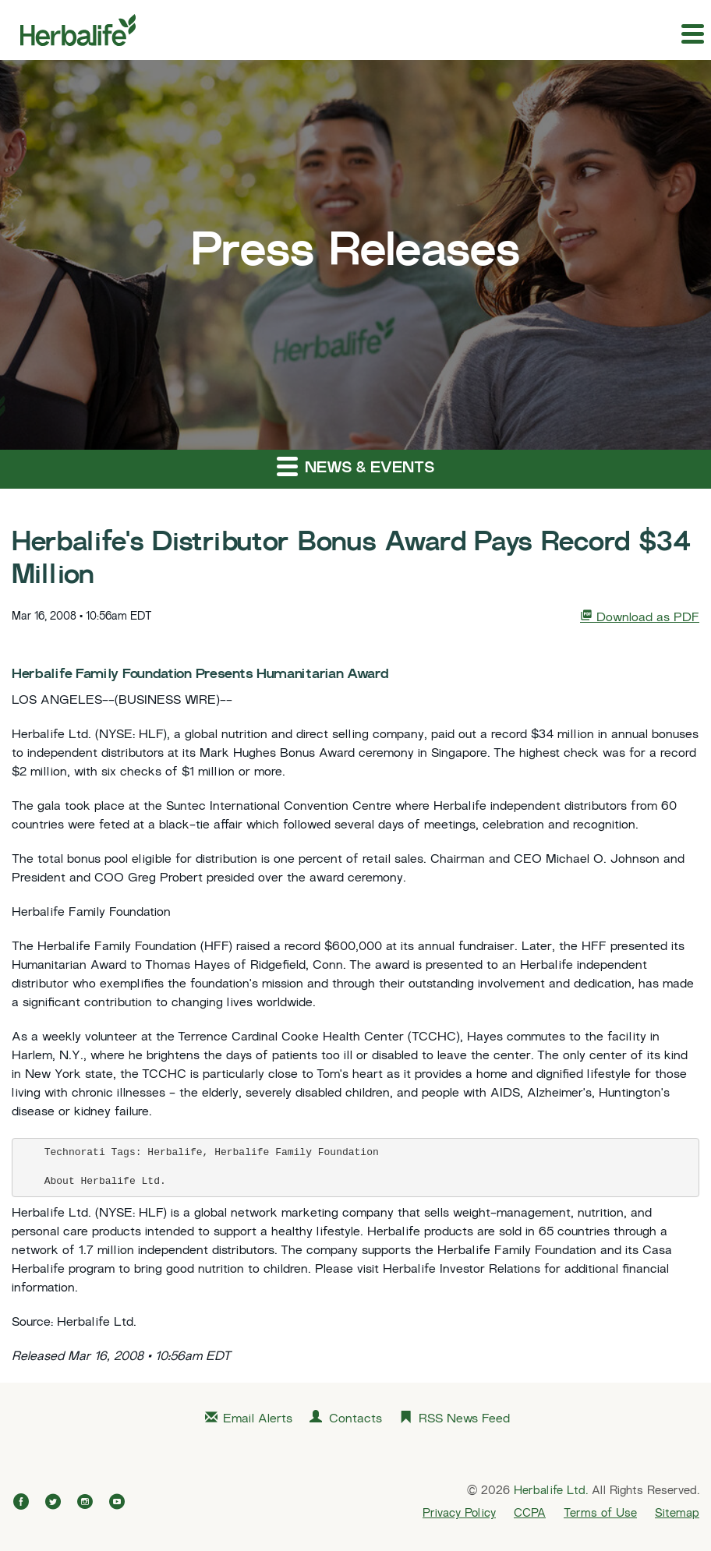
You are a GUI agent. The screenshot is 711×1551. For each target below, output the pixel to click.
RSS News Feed (464, 1420)
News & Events (355, 465)
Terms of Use (600, 1513)
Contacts (355, 1420)
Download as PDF (639, 616)
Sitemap (677, 1513)
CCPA (530, 1513)
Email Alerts (257, 1420)
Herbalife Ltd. (551, 1491)
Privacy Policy (459, 1513)
